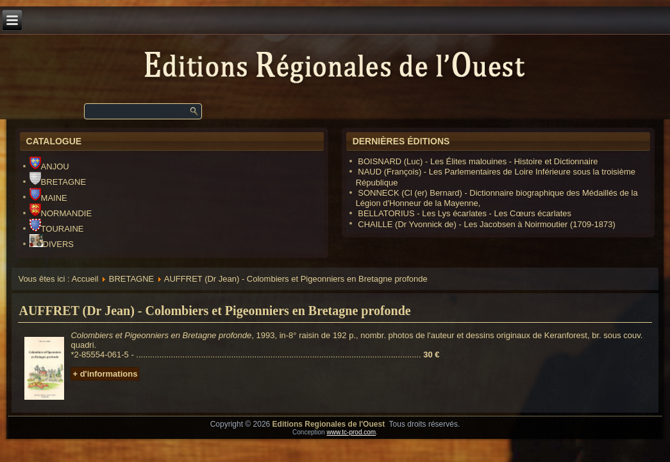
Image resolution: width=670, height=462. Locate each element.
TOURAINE (56, 229)
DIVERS (51, 244)
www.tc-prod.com (351, 432)
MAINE (48, 198)
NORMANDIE (60, 213)
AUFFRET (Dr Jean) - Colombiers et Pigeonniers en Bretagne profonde (214, 311)
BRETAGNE (58, 182)
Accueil (85, 279)
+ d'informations (104, 374)
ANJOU (49, 166)
